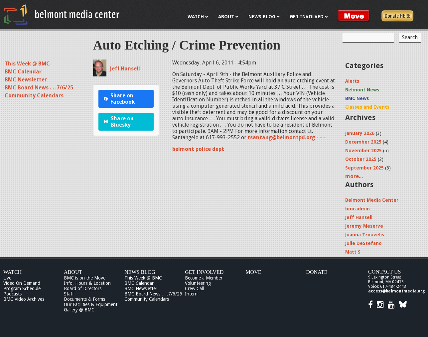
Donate (316, 272)
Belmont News (362, 89)
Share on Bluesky (119, 121)
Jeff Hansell (125, 68)
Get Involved (204, 272)
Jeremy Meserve (364, 226)
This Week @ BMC (27, 63)
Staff (69, 293)
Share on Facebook (119, 98)
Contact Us (384, 272)
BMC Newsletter (26, 79)
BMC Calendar (23, 71)
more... (354, 176)
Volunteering (198, 283)
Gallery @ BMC (79, 309)
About (73, 272)
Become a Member (203, 278)
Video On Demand (21, 283)
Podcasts (12, 293)
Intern (191, 293)
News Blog (139, 272)
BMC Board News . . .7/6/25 (39, 87)
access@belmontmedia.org (396, 291)
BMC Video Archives (23, 299)
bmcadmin (357, 208)
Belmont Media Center (371, 200)
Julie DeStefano (363, 243)
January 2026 (359, 133)
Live (7, 278)
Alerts (352, 81)
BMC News (357, 98)
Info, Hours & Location (87, 283)
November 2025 (363, 150)
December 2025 (363, 142)
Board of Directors (82, 288)
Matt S (352, 252)
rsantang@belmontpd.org (281, 137)
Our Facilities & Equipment (90, 304)
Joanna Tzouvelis (364, 234)
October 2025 (360, 159)
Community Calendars (34, 95)
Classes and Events (367, 107)
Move (253, 272)
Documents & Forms (84, 299)
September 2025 (364, 167)
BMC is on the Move (84, 278)
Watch (12, 272)
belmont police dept (198, 149)
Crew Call (194, 288)
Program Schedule (22, 288)
